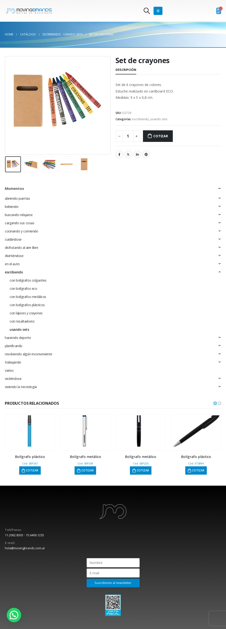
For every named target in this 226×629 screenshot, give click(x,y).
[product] (30, 431)
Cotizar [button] (32, 470)
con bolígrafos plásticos (27, 305)
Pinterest (146, 154)
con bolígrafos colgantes (28, 280)
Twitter (128, 154)
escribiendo (140, 119)
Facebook (119, 154)
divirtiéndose (14, 255)
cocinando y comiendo (21, 231)
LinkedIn (137, 154)
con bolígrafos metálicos (28, 296)
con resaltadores (22, 321)
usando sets (159, 119)
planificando (13, 346)
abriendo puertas (17, 198)
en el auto (12, 264)
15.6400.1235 (35, 535)
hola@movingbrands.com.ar (25, 548)
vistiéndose (13, 378)
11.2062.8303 (14, 535)
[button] (215, 403)
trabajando (13, 362)
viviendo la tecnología (21, 386)
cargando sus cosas (19, 223)
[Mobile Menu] (158, 11)
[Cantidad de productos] (128, 136)
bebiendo (12, 206)
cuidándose (13, 239)
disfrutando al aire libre (21, 247)
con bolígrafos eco (23, 288)
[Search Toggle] (146, 11)
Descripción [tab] (126, 69)
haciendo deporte (18, 337)
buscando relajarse (18, 214)
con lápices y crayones (26, 313)
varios (9, 370)
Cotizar (160, 136)
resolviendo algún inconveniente (28, 354)
